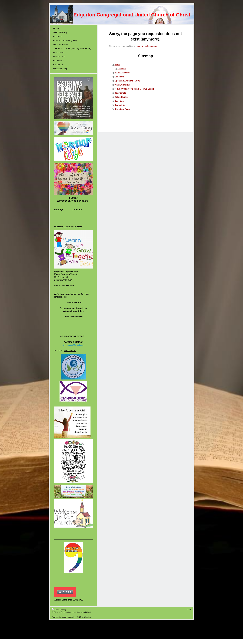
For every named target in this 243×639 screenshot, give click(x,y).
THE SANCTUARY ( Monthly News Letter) (134, 89)
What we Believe (122, 85)
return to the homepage (146, 46)
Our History (120, 101)
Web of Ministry (122, 73)
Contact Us (120, 105)
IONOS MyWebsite (83, 617)
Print (55, 610)
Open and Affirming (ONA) (127, 81)
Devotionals (120, 93)
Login (189, 609)
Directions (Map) (122, 109)
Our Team (119, 77)
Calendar (122, 69)
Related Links (121, 97)
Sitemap (63, 610)
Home (117, 64)
